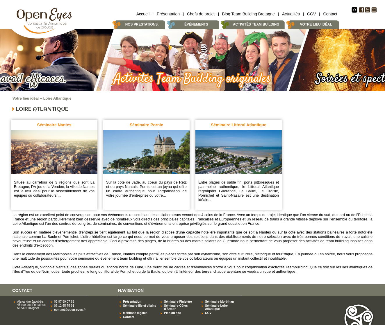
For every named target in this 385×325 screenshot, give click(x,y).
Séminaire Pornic (146, 125)
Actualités (291, 14)
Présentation (168, 14)
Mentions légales (135, 313)
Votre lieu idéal (26, 98)
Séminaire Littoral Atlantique (238, 125)
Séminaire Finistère (178, 301)
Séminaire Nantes (54, 125)
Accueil (142, 14)
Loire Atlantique (57, 98)
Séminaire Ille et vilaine (139, 305)
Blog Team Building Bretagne (248, 14)
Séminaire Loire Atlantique (216, 307)
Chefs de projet (201, 14)
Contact (330, 14)
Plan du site (172, 313)
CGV (311, 14)
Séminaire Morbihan (219, 301)
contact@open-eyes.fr (70, 309)
